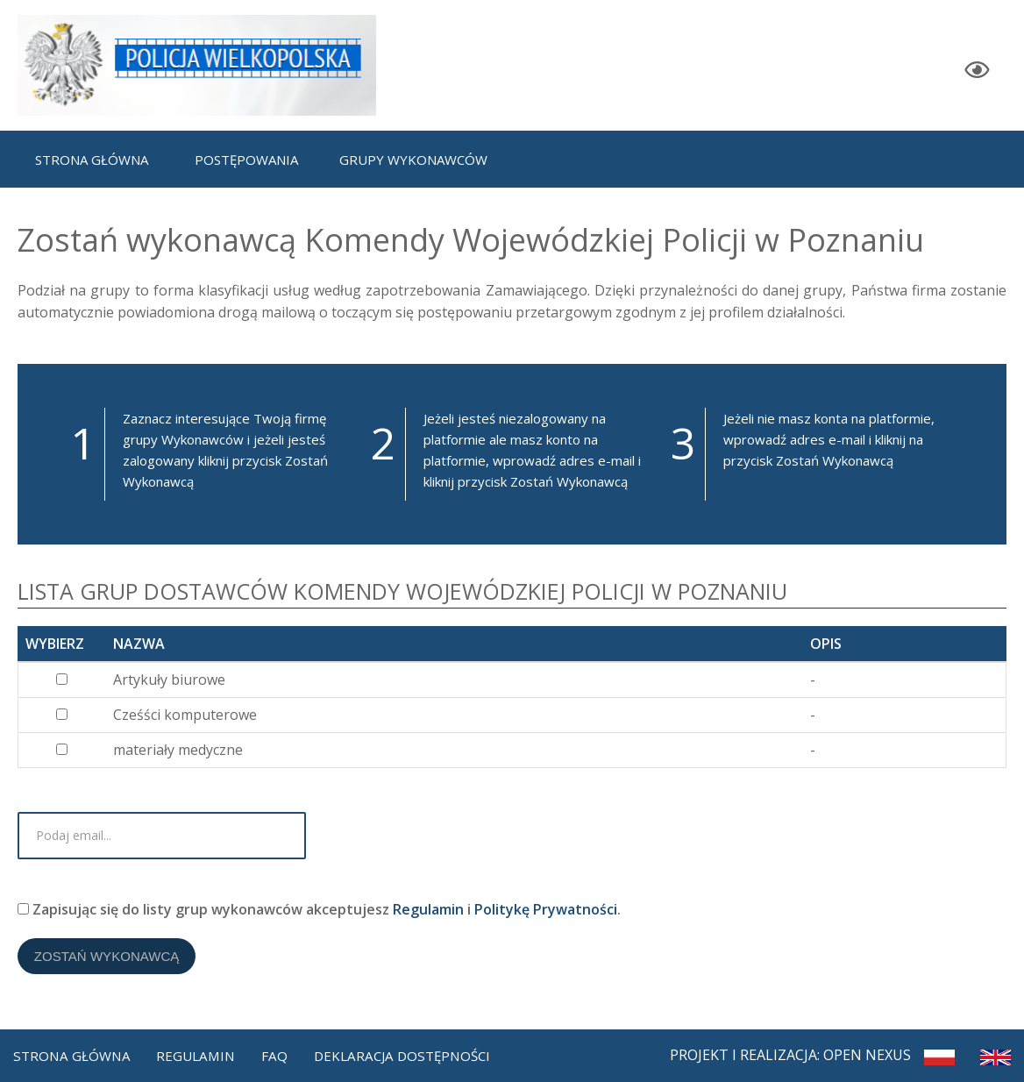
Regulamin (428, 913)
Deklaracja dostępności (414, 1052)
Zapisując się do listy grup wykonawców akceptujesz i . (319, 913)
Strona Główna (73, 1052)
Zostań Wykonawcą (112, 966)
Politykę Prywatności (545, 913)
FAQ (282, 1052)
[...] (62, 679)
